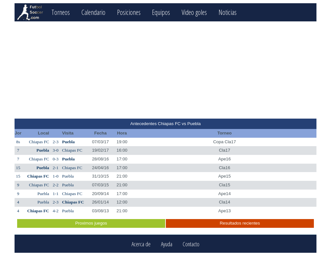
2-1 (56, 167)
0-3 (56, 159)
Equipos (161, 12)
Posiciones (129, 12)
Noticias (228, 12)
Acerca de (141, 244)
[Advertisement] (165, 70)
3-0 (56, 150)
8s (18, 141)
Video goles (194, 12)
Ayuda (166, 244)
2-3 (56, 141)
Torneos (60, 12)
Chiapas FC (39, 141)
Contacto (191, 244)
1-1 (56, 193)
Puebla (68, 141)
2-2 (56, 184)
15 (18, 167)
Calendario (93, 12)
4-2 (56, 210)
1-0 (56, 176)
